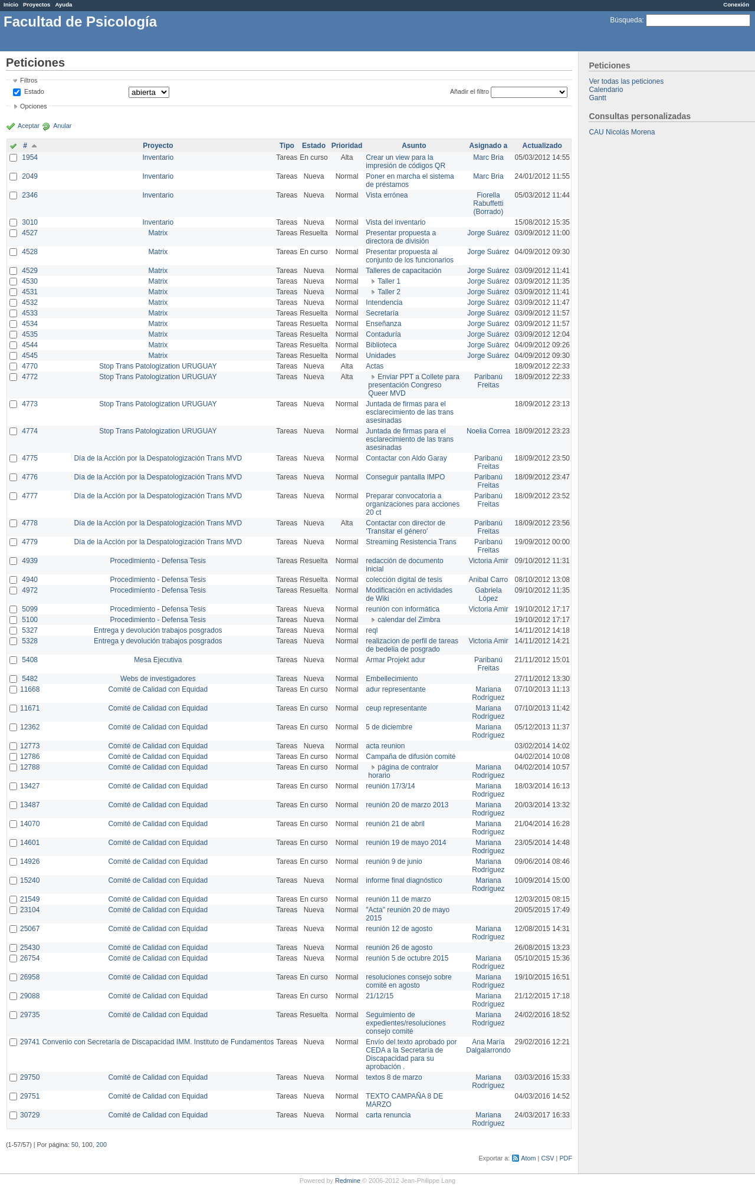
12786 (30, 756)
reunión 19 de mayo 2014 (406, 843)
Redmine (347, 1180)
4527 (30, 233)
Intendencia (384, 302)
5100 (30, 620)
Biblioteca (381, 345)
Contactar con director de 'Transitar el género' (405, 527)
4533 (30, 313)
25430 (30, 947)
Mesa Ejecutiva (158, 660)
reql (372, 630)
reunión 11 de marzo (398, 899)
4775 (30, 458)
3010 (30, 222)
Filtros (28, 80)
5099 (30, 609)
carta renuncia (388, 1115)
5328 (30, 641)
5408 (30, 660)
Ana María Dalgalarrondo (488, 1046)
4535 (30, 334)
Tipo (287, 146)
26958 (30, 977)
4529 (30, 271)
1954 (30, 157)
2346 (30, 195)
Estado (34, 91)
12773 (30, 746)
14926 (30, 861)
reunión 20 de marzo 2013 (407, 805)
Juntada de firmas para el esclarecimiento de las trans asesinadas (410, 412)
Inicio (11, 4)
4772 (30, 377)
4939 (30, 561)
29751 (30, 1096)
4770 (30, 366)
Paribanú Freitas (488, 381)
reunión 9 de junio (394, 861)
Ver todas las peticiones (626, 81)
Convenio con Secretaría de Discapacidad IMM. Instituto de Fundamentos (158, 1042)
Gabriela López (488, 594)
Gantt (597, 98)
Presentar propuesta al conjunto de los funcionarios (410, 256)
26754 (30, 958)
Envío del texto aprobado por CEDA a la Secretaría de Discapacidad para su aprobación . (411, 1054)
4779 (30, 542)
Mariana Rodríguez (488, 693)
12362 (30, 727)
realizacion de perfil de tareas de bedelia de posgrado (412, 645)
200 (101, 1144)
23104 (30, 910)
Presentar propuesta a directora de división (401, 237)
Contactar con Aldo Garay (406, 458)
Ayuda (63, 4)
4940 (30, 580)
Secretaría (382, 313)
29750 (30, 1077)
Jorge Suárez (488, 233)
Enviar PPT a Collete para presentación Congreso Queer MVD (413, 385)
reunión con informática (402, 609)
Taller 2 (389, 292)
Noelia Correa (488, 431)
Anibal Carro (488, 580)
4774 (30, 431)
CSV (547, 1158)
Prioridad (347, 146)
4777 (30, 496)
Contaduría (383, 334)
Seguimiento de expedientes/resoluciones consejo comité (405, 1023)
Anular (62, 125)
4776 (30, 477)
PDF (565, 1158)
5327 (30, 630)
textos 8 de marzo (394, 1077)
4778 (30, 523)
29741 (30, 1042)
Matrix (158, 233)
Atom (528, 1158)
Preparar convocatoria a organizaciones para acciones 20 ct (412, 504)
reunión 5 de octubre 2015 (407, 958)
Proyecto (158, 146)
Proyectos (36, 4)
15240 (30, 880)
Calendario (606, 90)
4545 (30, 355)
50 (74, 1144)
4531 (30, 292)
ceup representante (396, 708)
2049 (30, 176)
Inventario (157, 157)
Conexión (736, 4)
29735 (30, 1015)
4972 (30, 590)
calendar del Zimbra (409, 620)
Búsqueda (626, 20)
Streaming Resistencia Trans (411, 542)
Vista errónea (387, 195)
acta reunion (385, 746)
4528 (30, 252)
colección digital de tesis (404, 580)
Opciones (33, 106)
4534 (30, 324)
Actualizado (542, 146)
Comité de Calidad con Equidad (158, 689)
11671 (30, 708)
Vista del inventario (395, 222)
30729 (30, 1115)
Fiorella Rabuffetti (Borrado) (488, 203)
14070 (30, 824)
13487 (30, 805)
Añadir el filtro (469, 91)
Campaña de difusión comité (410, 756)
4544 (30, 345)
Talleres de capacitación (403, 271)
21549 (30, 899)
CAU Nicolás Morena (622, 132)
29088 (30, 996)
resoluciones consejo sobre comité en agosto (408, 981)
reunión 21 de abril (395, 824)
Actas (374, 366)
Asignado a (489, 146)
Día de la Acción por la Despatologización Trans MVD (158, 458)
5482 (30, 679)
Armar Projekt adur (395, 660)
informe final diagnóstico (404, 880)
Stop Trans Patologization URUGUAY (157, 366)
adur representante (395, 689)
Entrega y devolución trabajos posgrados (158, 630)
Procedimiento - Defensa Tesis (158, 561)
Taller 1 (389, 281)
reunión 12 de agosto (399, 929)
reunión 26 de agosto (399, 947)
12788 (30, 767)
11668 (30, 689)
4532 (30, 302)
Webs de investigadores (158, 679)
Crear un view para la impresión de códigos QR (405, 161)
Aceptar (29, 125)
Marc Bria (488, 157)
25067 (30, 929)
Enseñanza (383, 324)
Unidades (381, 355)
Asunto (414, 146)
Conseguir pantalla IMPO (405, 477)
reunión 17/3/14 (390, 786)
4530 (30, 281)
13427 (30, 786)
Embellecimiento (392, 679)
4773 (30, 404)
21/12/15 (379, 996)
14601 (30, 843)
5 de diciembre (389, 727)
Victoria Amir (488, 561)
